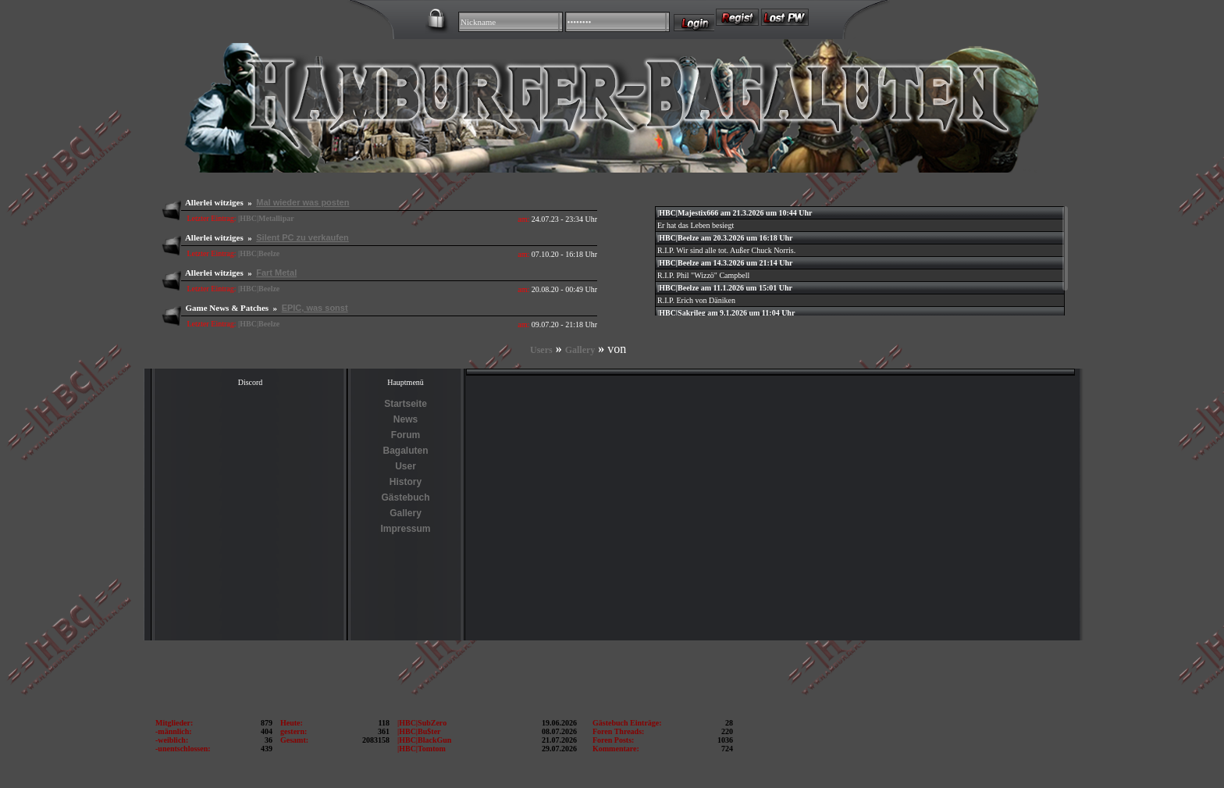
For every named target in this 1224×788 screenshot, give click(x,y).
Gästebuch (405, 497)
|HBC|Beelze (258, 253)
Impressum (405, 528)
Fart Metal (276, 272)
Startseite (405, 403)
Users (541, 349)
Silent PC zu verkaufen (302, 237)
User (405, 466)
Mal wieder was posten (302, 202)
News (405, 419)
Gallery (580, 349)
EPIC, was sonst (315, 307)
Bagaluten (405, 450)
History (406, 481)
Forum (405, 435)
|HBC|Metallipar (266, 218)
